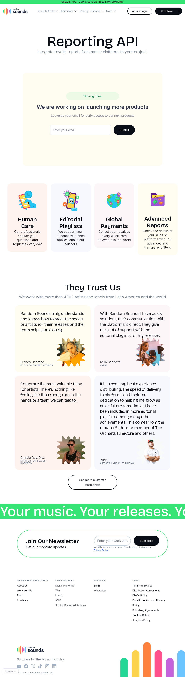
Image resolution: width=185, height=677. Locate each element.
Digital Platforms (64, 585)
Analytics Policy (141, 620)
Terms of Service (142, 585)
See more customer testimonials (92, 482)
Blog (19, 595)
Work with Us (24, 590)
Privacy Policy (101, 550)
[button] (48, 11)
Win (57, 590)
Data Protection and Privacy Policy (148, 603)
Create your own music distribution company (92, 2)
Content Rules (140, 615)
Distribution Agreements (146, 590)
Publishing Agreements (145, 610)
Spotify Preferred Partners (70, 605)
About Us (22, 585)
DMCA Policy (139, 595)
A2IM (58, 600)
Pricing (84, 11)
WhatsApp (100, 590)
